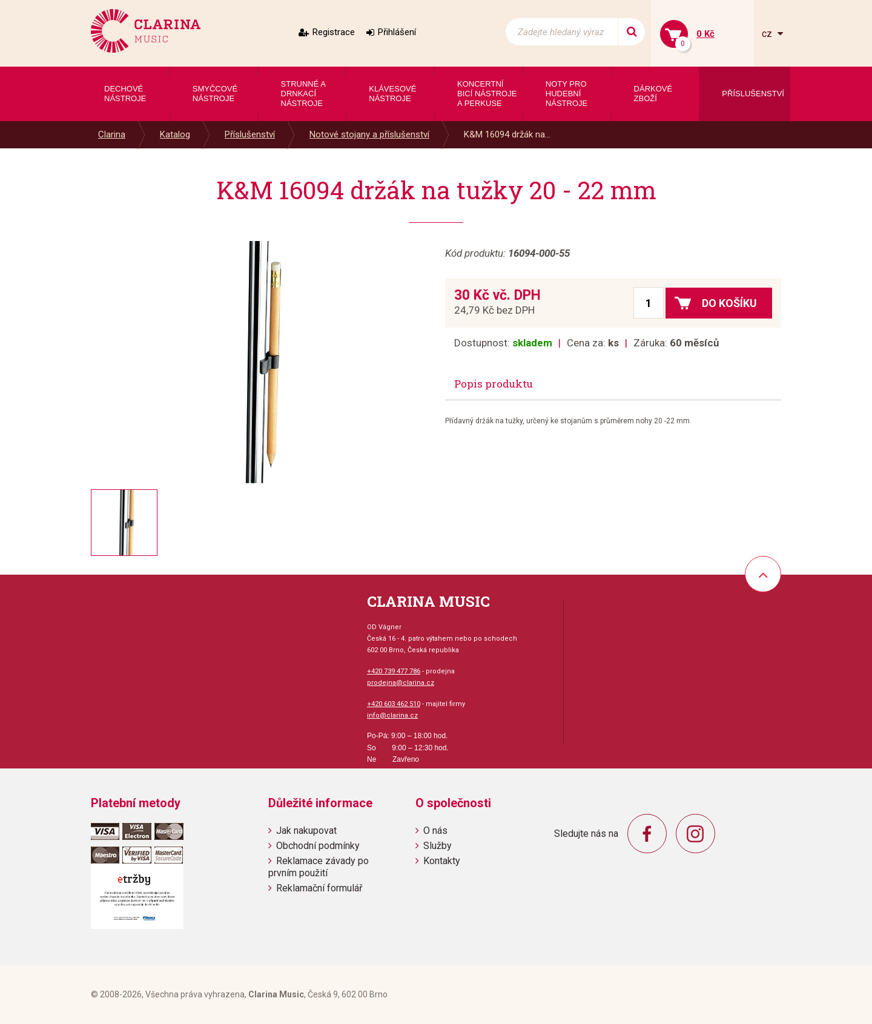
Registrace (333, 32)
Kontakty (441, 861)
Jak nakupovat (306, 830)
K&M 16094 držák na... (507, 134)
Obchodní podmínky (318, 845)
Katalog (175, 134)
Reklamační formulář (319, 888)
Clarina (111, 134)
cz (768, 33)
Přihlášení (397, 32)
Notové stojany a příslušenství (369, 134)
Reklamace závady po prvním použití (318, 866)
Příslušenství (250, 134)
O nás (435, 830)
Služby (437, 845)
